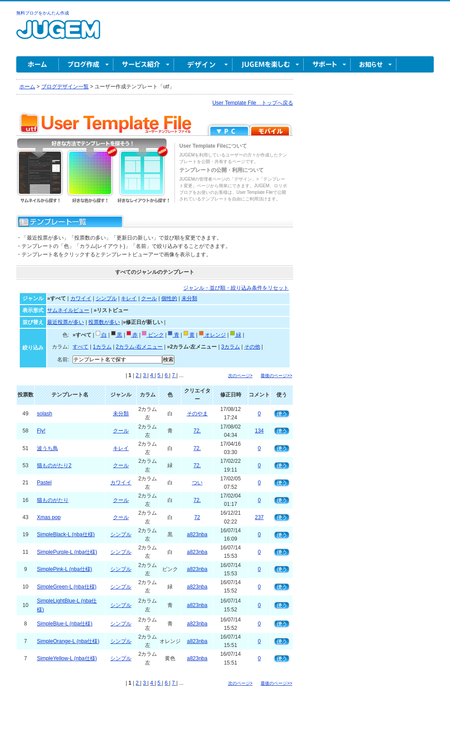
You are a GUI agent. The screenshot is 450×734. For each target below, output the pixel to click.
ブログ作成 (86, 64)
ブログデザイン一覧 (65, 87)
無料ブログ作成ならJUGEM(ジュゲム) (58, 34)
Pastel (44, 483)
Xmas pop (49, 517)
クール (149, 298)
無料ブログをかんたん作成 (42, 13)
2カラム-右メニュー (139, 347)
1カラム (102, 347)
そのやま (197, 414)
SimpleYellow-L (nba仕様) (67, 658)
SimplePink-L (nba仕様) (64, 569)
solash (44, 414)
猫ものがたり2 (54, 465)
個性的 (169, 298)
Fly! (41, 431)
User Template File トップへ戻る (252, 103)
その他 (252, 347)
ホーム (37, 64)
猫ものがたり (53, 500)
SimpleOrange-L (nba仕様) (68, 641)
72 (197, 517)
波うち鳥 (47, 448)
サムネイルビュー (68, 310)
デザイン (203, 64)
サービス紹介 (143, 64)
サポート (327, 64)
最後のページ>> (276, 375)
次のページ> (240, 375)
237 (259, 517)
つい (197, 483)
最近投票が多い (65, 322)
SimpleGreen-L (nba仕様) (67, 587)
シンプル (106, 298)
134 (259, 431)
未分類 (189, 298)
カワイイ (80, 298)
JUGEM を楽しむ (268, 64)
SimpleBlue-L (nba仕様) (64, 624)
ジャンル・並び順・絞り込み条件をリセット (236, 288)
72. (197, 431)
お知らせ (373, 64)
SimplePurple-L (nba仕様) (67, 552)
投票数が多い (104, 322)
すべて (80, 347)
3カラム (230, 347)
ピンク (152, 335)
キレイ (129, 298)
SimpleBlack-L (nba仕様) (66, 534)
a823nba (197, 534)
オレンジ (212, 335)
